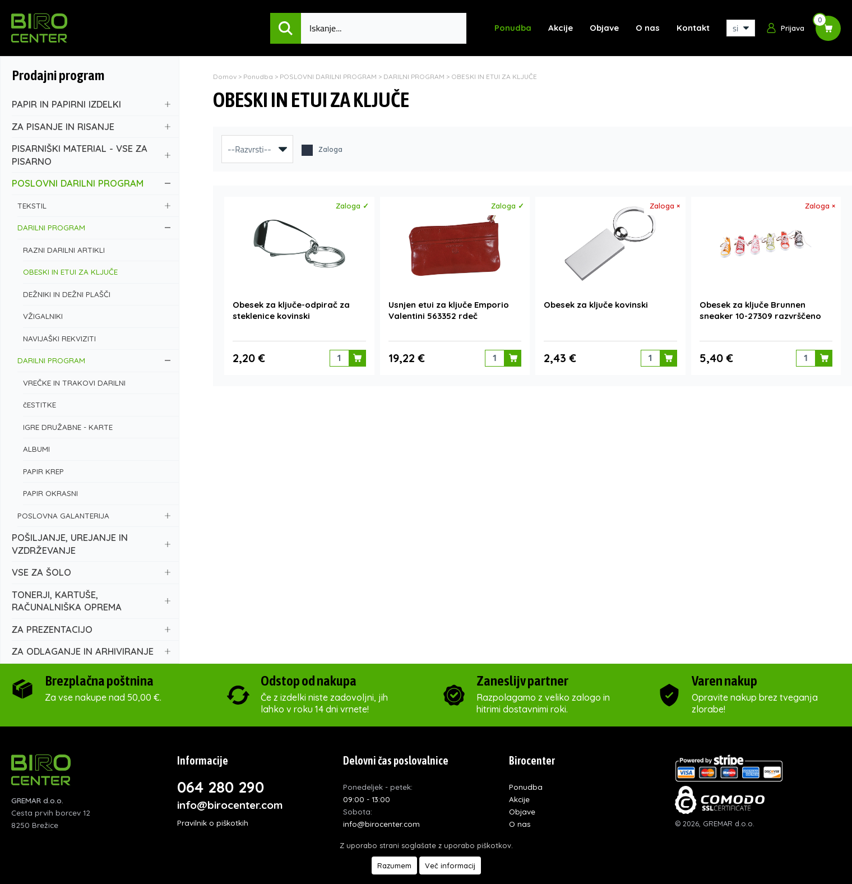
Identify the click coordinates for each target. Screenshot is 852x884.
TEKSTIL (93, 205)
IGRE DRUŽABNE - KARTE (96, 427)
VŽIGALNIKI (96, 316)
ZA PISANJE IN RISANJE (91, 126)
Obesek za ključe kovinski (596, 303)
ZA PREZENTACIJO (91, 629)
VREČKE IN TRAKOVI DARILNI (96, 382)
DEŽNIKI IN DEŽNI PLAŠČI (96, 294)
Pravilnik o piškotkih (212, 822)
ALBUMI (96, 448)
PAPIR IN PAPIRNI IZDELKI (91, 104)
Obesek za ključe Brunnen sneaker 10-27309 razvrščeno (760, 309)
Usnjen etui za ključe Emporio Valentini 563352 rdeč (448, 309)
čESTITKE (96, 404)
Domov (225, 76)
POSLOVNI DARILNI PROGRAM (91, 183)
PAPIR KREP (96, 471)
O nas (648, 27)
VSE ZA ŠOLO (91, 572)
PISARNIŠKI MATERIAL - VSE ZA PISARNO (91, 154)
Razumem (394, 865)
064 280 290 (220, 787)
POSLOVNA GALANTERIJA (93, 515)
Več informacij (450, 865)
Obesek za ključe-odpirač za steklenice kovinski (291, 309)
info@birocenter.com (230, 805)
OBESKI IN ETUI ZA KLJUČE (96, 271)
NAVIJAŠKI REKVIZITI (96, 338)
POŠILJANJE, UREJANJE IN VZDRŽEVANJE (91, 543)
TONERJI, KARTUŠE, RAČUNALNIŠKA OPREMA (91, 601)
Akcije (560, 27)
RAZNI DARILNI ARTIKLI (96, 249)
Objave (604, 27)
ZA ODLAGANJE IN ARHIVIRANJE (91, 651)
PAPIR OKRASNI (96, 493)
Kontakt (693, 27)
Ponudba (512, 27)
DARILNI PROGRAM (93, 227)
